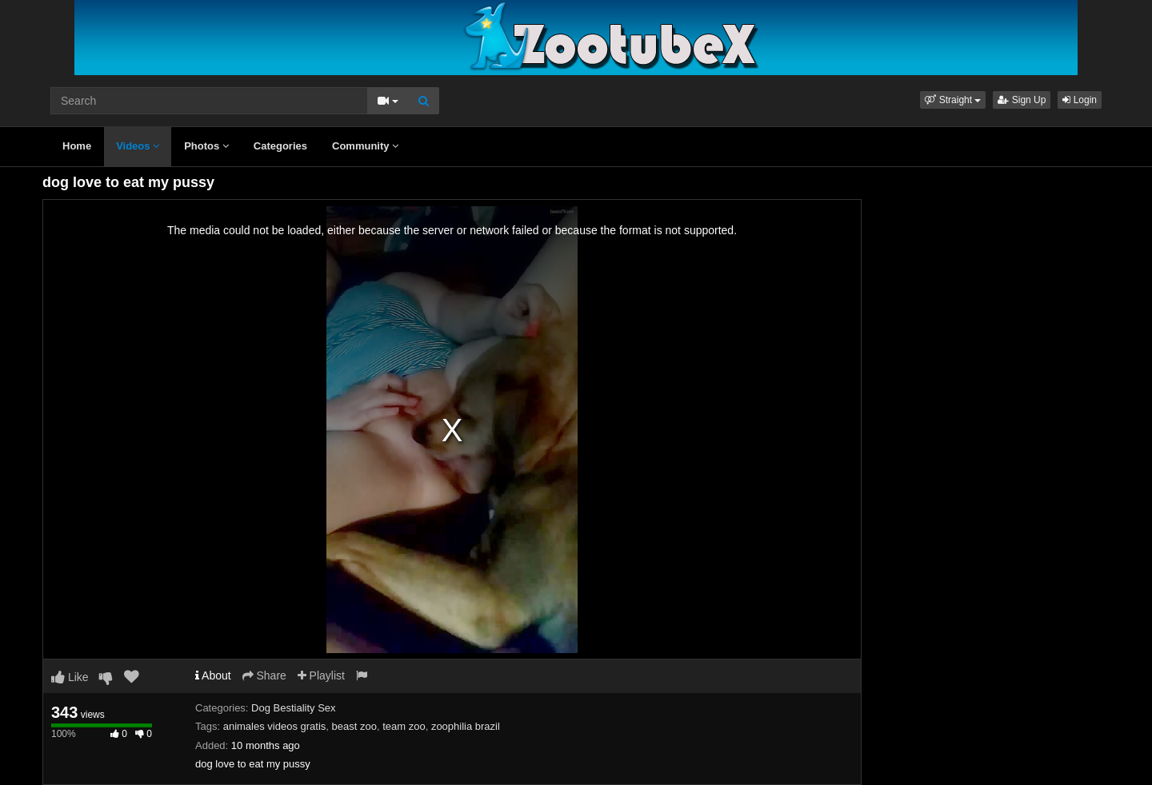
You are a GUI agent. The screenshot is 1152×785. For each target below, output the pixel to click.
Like (70, 677)
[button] (953, 100)
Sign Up (1022, 100)
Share (264, 675)
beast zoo (354, 726)
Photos (206, 146)
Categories (280, 146)
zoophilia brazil (465, 726)
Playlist (321, 675)
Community (365, 146)
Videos (137, 146)
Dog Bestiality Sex (293, 708)
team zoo (403, 726)
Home (76, 146)
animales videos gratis (274, 726)
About (213, 675)
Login (1079, 100)
